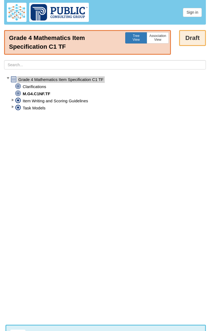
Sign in (192, 12)
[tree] (105, 93)
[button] (8, 78)
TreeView (136, 38)
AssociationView (157, 38)
